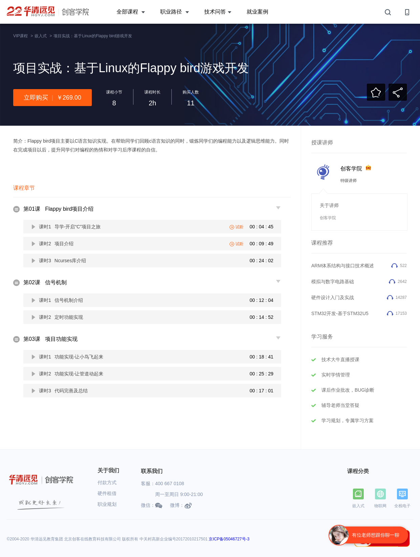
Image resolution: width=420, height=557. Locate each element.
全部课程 (131, 12)
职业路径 (174, 12)
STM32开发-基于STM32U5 (340, 313)
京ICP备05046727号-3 (229, 539)
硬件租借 (107, 493)
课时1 (70, 226)
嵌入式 (41, 36)
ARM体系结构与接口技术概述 (342, 265)
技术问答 (217, 12)
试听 (239, 227)
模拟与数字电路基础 (332, 281)
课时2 (56, 243)
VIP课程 (20, 36)
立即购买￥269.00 (52, 97)
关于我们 (108, 470)
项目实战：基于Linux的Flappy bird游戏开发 (93, 36)
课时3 (62, 260)
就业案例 (257, 12)
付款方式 (107, 482)
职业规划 (107, 504)
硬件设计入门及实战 (332, 297)
